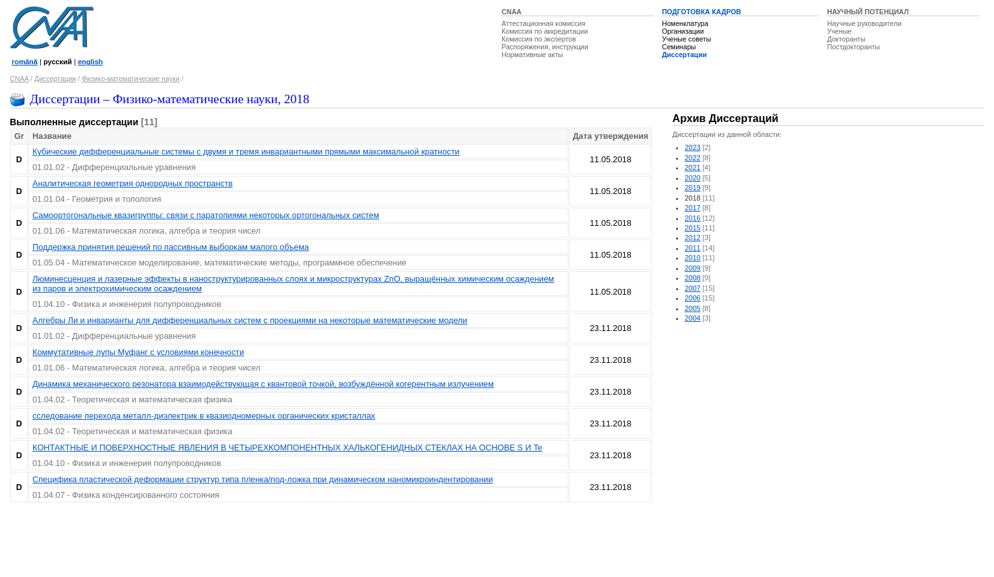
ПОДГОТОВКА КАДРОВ (701, 12)
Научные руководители (864, 23)
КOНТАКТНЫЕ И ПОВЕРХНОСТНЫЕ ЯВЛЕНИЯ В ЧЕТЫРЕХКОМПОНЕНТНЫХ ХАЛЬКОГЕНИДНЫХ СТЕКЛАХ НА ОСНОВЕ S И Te (287, 447)
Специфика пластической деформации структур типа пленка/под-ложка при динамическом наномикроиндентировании (262, 479)
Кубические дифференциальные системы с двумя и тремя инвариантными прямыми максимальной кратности (245, 151)
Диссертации (684, 54)
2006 (693, 298)
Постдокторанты (853, 47)
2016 (693, 218)
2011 (693, 248)
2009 (693, 268)
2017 (693, 208)
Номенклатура (685, 23)
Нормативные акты (532, 54)
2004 (693, 318)
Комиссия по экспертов (539, 39)
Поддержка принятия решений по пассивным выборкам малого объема (170, 247)
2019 (693, 187)
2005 (693, 308)
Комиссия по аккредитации (545, 31)
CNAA (512, 12)
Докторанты (846, 39)
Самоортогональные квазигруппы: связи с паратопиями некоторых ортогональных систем (206, 215)
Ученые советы (686, 39)
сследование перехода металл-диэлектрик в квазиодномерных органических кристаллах (203, 416)
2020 (693, 178)
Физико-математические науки (131, 78)
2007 (693, 288)
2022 (693, 158)
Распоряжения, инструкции (545, 47)
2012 (693, 237)
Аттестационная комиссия (543, 23)
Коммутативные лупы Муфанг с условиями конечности (138, 352)
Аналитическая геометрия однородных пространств (132, 183)
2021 (693, 167)
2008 (693, 278)
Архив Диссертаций (725, 118)
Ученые (839, 31)
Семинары (679, 47)
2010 (693, 258)
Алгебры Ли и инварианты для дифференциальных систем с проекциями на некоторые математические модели (249, 320)
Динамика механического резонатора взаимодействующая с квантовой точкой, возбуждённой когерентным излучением (263, 384)
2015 (693, 228)
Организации (682, 31)
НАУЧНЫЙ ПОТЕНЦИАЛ (868, 12)
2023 (693, 147)
